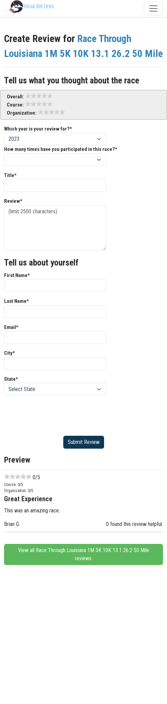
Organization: (21, 113)
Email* (11, 327)
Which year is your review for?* (38, 129)
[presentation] (55, 414)
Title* (10, 175)
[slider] (38, 95)
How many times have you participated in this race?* (60, 149)
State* (11, 379)
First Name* (17, 275)
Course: (15, 105)
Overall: (15, 97)
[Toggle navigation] (153, 8)
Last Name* (16, 301)
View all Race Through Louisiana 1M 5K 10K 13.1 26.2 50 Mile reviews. (83, 554)
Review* (13, 201)
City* (9, 353)
